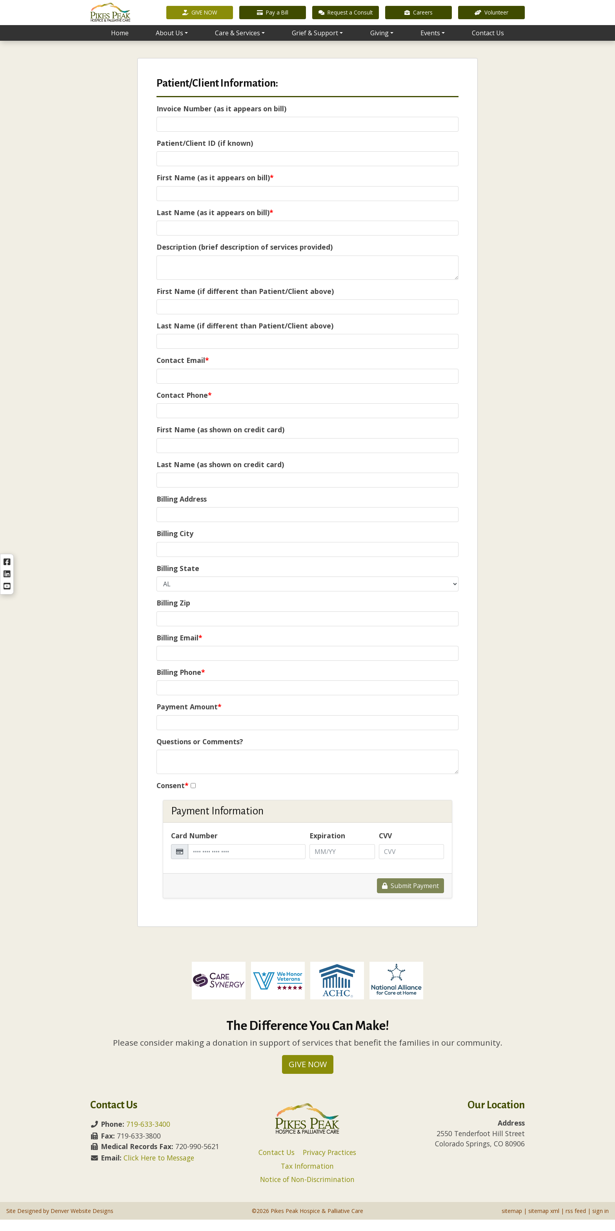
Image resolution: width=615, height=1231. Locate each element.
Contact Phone (184, 406)
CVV (385, 847)
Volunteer (491, 17)
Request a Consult (345, 17)
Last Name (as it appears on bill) (214, 223)
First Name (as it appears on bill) (215, 189)
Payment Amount (189, 718)
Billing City (174, 544)
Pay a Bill (272, 17)
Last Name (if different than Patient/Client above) (244, 337)
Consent (172, 796)
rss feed (576, 1222)
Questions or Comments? (199, 753)
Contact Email (182, 371)
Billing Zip (173, 614)
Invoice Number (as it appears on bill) (221, 120)
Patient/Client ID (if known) (204, 154)
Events (430, 43)
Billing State (177, 579)
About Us (169, 43)
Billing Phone (180, 683)
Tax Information (307, 1177)
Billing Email (179, 649)
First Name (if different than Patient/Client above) (245, 302)
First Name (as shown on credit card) (220, 441)
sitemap (512, 1222)
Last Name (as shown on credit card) (220, 475)
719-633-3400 (148, 1135)
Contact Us (488, 43)
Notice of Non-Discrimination (307, 1190)
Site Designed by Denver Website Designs (59, 1222)
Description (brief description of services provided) (244, 258)
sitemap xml (543, 1222)
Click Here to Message (159, 1169)
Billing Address (181, 510)
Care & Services (237, 43)
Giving (379, 43)
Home (120, 43)
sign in (600, 1222)
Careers (418, 17)
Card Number (194, 847)
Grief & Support (315, 43)
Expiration (327, 847)
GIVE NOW (199, 17)
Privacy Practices (329, 1163)
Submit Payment (410, 897)
